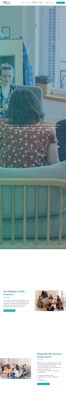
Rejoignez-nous (61, 2)
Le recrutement (47, 2)
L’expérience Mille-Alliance (34, 2)
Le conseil (28, 2)
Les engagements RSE (40, 3)
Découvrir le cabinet (9, 310)
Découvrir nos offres (43, 383)
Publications (52, 2)
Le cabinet (22, 2)
